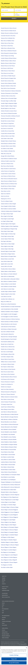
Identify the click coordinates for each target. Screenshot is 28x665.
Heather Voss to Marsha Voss (7, 346)
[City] (7, 15)
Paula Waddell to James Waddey (8, 437)
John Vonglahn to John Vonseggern (9, 314)
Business (3, 619)
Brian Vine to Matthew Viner (7, 40)
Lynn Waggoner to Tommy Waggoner (9, 517)
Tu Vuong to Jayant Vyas (6, 404)
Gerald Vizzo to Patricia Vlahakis (8, 186)
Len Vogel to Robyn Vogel (7, 221)
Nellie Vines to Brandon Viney (8, 48)
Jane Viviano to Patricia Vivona (8, 176)
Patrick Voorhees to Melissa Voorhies (9, 321)
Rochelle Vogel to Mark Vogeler (8, 223)
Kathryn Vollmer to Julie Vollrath (8, 284)
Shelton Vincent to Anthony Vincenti (9, 33)
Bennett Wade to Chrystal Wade (8, 449)
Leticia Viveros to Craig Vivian (8, 171)
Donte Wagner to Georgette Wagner (9, 532)
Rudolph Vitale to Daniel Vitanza (8, 141)
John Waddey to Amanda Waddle (8, 439)
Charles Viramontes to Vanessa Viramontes (11, 90)
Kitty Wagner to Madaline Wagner (9, 539)
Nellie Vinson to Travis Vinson (8, 70)
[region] (14, 655)
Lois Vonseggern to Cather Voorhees (9, 316)
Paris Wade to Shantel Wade (7, 467)
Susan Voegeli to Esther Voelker (8, 206)
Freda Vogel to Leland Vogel (7, 218)
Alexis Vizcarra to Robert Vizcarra (8, 181)
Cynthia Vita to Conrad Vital (7, 131)
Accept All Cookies (14, 662)
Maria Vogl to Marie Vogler (7, 231)
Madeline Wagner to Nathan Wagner (9, 542)
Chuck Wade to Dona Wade (7, 452)
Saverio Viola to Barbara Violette (8, 83)
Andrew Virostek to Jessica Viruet (9, 110)
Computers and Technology (6, 621)
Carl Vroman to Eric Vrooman (7, 379)
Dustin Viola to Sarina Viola (7, 80)
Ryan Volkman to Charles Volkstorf (9, 274)
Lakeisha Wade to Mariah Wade (8, 462)
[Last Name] (20, 10)
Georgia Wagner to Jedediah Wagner (9, 534)
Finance (3, 623)
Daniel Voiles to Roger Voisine (8, 253)
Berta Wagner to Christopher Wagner (9, 527)
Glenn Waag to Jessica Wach (7, 409)
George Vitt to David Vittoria (7, 156)
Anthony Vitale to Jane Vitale (7, 136)
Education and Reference (6, 635)
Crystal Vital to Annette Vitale (8, 133)
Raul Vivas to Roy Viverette (7, 166)
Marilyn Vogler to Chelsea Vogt (8, 233)
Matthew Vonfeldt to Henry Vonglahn (9, 311)
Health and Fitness (5, 628)
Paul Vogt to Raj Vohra (6, 241)
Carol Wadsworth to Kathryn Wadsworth (10, 484)
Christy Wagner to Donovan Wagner (9, 529)
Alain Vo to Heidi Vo (5, 193)
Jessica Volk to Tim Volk (6, 266)
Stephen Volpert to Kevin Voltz (8, 294)
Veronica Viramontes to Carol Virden (9, 93)
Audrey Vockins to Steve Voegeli (8, 203)
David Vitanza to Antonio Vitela (8, 143)
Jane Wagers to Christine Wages (8, 504)
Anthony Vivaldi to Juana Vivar (8, 161)
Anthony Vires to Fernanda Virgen (9, 98)
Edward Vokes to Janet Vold (7, 258)
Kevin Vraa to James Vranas (7, 371)
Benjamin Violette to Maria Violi (8, 85)
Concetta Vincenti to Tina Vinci (8, 35)
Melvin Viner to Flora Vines (7, 43)
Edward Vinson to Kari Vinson (8, 65)
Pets (2, 606)
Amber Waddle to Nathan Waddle (9, 442)
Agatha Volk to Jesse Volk (7, 263)
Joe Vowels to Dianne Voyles (7, 364)
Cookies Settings (14, 655)
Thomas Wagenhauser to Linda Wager (10, 499)
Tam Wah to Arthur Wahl (6, 567)
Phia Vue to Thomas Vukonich (8, 394)
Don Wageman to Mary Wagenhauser (9, 497)
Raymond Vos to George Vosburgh (9, 336)
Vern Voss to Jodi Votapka (7, 351)
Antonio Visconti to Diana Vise (8, 118)
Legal (3, 612)
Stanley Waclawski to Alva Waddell (9, 427)
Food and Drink (4, 625)
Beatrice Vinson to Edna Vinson (8, 63)
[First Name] (7, 10)
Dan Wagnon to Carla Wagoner (8, 552)
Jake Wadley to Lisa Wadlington (8, 479)
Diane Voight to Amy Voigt (7, 246)
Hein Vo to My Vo (5, 196)
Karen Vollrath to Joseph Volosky (8, 286)
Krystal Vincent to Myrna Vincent (8, 28)
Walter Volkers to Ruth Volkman (8, 271)
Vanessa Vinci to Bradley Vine (8, 38)
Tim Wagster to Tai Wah (6, 564)
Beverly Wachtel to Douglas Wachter (9, 416)
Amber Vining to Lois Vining (7, 55)
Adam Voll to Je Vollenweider (7, 276)
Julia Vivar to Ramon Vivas (7, 163)
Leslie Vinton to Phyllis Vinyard (8, 75)
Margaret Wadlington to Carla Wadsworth (10, 482)
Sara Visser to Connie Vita (7, 128)
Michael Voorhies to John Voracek (9, 324)
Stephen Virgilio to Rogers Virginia (9, 105)
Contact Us (4, 583)
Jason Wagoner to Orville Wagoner (9, 557)
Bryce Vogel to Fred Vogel (7, 216)
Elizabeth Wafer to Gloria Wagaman (9, 492)
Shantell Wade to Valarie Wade (8, 469)
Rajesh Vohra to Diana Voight (7, 243)
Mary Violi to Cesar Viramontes (8, 88)
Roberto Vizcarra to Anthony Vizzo (9, 183)
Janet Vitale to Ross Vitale (7, 138)
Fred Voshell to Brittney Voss (7, 341)
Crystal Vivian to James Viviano (8, 173)
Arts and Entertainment (5, 615)
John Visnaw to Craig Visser (7, 123)
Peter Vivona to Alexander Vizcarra (9, 178)
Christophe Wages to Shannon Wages (9, 507)
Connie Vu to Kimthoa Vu (7, 384)
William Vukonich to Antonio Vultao (9, 396)
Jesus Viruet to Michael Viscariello (9, 113)
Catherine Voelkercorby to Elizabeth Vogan (11, 211)
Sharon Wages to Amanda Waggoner (9, 509)
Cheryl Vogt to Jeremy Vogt (7, 236)
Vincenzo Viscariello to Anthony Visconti (10, 115)
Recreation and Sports (5, 633)
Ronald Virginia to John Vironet (8, 108)
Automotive (4, 617)
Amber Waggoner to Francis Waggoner (10, 512)
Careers (3, 581)
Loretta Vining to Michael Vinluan (8, 58)
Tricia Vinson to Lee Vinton (7, 73)
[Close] (26, 647)
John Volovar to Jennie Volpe (7, 289)
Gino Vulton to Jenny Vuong (7, 399)
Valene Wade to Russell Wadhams (9, 472)
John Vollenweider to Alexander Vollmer (10, 279)
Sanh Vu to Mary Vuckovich (7, 389)
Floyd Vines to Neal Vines (7, 45)
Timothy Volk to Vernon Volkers (8, 268)
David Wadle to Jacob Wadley (8, 477)
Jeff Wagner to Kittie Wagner (7, 537)
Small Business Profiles (5, 590)
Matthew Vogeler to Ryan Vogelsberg (9, 226)
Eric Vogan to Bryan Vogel (7, 213)
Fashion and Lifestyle (5, 637)
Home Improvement (5, 608)
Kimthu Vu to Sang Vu (6, 386)
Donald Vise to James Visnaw (7, 121)
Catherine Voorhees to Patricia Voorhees (10, 319)
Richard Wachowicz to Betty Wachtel (9, 414)
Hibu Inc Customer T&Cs (6, 597)
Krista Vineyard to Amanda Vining (9, 53)
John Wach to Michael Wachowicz (9, 411)
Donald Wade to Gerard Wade (8, 454)
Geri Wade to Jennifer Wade (7, 457)
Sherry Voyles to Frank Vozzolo (8, 369)
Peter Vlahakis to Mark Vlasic (7, 188)
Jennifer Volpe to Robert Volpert (8, 291)
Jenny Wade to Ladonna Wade (8, 459)
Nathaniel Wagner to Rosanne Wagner (10, 544)
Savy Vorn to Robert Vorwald (7, 331)
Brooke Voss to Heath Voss (7, 344)
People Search (4, 588)
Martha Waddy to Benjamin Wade (9, 447)
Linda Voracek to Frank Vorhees (8, 326)
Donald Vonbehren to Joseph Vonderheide (11, 306)
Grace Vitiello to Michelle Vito (8, 151)
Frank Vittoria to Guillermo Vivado (9, 158)
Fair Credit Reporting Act (23, 644)
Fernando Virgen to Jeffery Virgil (8, 100)
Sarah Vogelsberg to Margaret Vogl (9, 228)
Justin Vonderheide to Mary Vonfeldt (9, 309)
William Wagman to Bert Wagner (8, 524)
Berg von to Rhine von (6, 301)
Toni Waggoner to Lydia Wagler (8, 519)
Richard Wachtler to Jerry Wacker (8, 421)
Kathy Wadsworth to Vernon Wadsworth (10, 487)
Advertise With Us (5, 595)
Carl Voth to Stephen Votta (7, 356)
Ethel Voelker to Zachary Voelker (8, 208)
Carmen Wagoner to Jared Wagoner (9, 554)
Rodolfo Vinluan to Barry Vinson (8, 60)
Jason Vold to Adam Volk (6, 261)
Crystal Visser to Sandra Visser (8, 126)
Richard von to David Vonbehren (8, 304)
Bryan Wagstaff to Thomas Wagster (9, 562)
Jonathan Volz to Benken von (7, 299)
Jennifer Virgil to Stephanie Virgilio (9, 103)
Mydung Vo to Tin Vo (6, 198)
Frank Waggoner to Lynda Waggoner (9, 514)
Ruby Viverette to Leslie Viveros (8, 168)
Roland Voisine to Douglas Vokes (8, 256)
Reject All (13, 659)
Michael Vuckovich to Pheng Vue (8, 391)
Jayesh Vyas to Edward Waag (7, 406)
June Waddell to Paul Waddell (8, 434)
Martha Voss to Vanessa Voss (7, 349)
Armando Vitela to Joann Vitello (8, 146)
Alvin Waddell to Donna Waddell (8, 429)
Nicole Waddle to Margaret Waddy (9, 444)
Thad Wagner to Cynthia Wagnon (8, 549)
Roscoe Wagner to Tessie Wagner (8, 547)
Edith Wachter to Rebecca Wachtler (9, 419)
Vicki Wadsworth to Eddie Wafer (8, 489)
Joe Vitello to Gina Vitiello (7, 148)
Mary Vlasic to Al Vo (5, 191)
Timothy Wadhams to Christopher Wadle (10, 474)
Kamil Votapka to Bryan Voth (7, 354)
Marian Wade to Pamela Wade (8, 464)
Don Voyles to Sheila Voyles (7, 366)
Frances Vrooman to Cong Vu (7, 381)
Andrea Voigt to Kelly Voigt (7, 248)
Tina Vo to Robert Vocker (7, 201)
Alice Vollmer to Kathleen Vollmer (8, 281)
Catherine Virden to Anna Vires (8, 95)
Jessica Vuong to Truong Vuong (8, 401)
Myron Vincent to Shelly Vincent (8, 30)
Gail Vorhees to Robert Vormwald (8, 329)
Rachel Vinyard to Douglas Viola (8, 78)
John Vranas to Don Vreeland (7, 374)
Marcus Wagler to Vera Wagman (8, 522)
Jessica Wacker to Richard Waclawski (9, 424)
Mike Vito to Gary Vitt (6, 153)
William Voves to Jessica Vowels (8, 361)
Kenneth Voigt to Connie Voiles (8, 251)
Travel (3, 610)
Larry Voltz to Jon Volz (6, 296)
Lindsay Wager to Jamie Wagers (8, 502)
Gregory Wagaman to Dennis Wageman (10, 494)
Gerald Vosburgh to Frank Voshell (8, 339)
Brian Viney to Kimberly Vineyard (8, 50)
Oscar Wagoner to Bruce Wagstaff (9, 559)
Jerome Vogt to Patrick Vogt (7, 238)
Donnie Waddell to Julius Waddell (9, 432)
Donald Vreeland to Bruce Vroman (9, 376)
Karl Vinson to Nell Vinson (7, 68)
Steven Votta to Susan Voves (7, 359)
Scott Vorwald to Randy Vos (7, 334)
